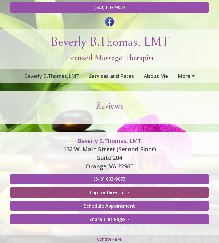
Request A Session (85, 100)
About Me (149, 76)
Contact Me (31, 88)
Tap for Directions (109, 217)
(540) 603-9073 (109, 7)
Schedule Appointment (109, 230)
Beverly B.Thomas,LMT (45, 76)
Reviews (65, 88)
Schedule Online (103, 88)
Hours (178, 76)
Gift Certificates (37, 100)
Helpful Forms (150, 88)
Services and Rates (105, 76)
